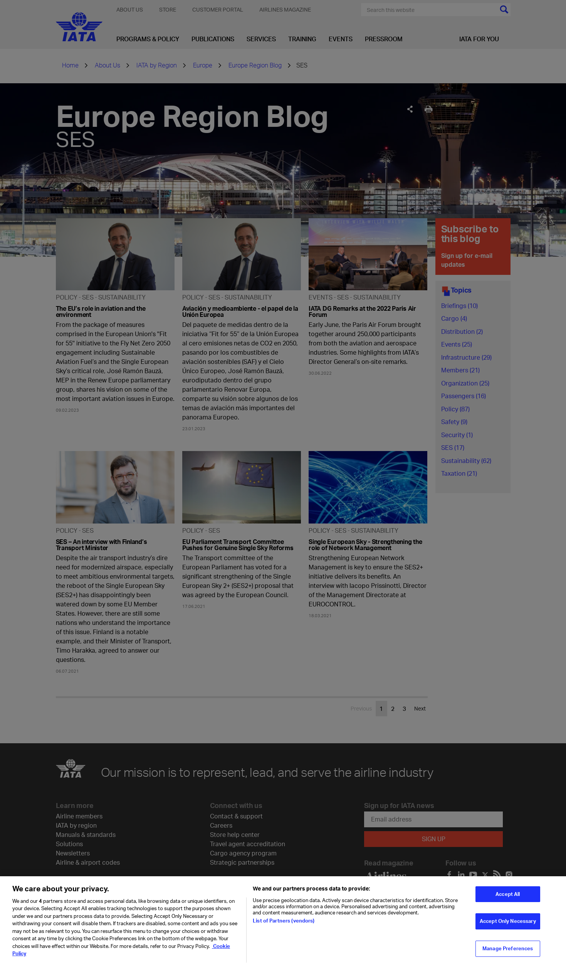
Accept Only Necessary (508, 926)
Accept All (507, 899)
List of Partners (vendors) (283, 926)
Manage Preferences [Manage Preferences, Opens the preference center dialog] (507, 953)
